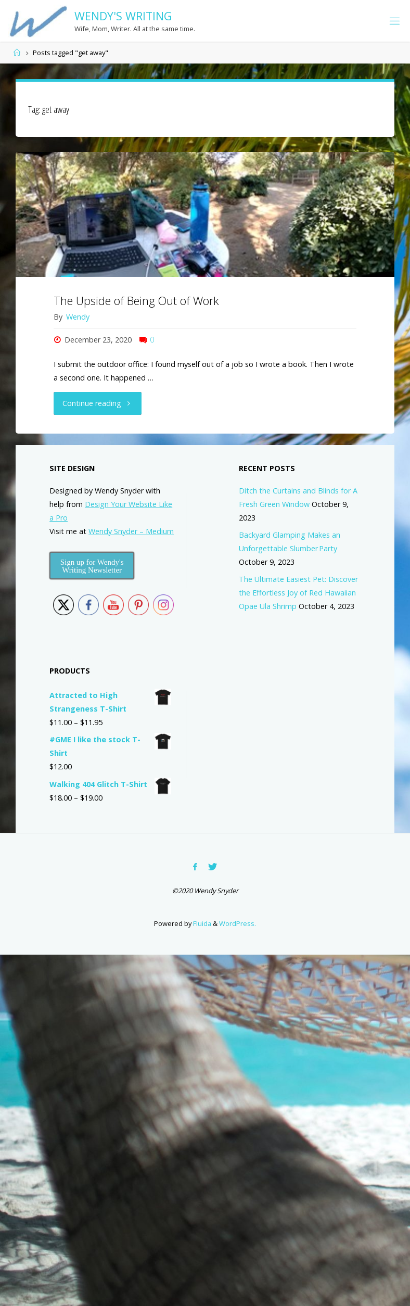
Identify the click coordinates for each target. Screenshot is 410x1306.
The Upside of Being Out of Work (136, 300)
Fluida (201, 923)
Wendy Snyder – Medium (131, 531)
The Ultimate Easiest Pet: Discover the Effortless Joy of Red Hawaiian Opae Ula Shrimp (298, 592)
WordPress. (237, 923)
